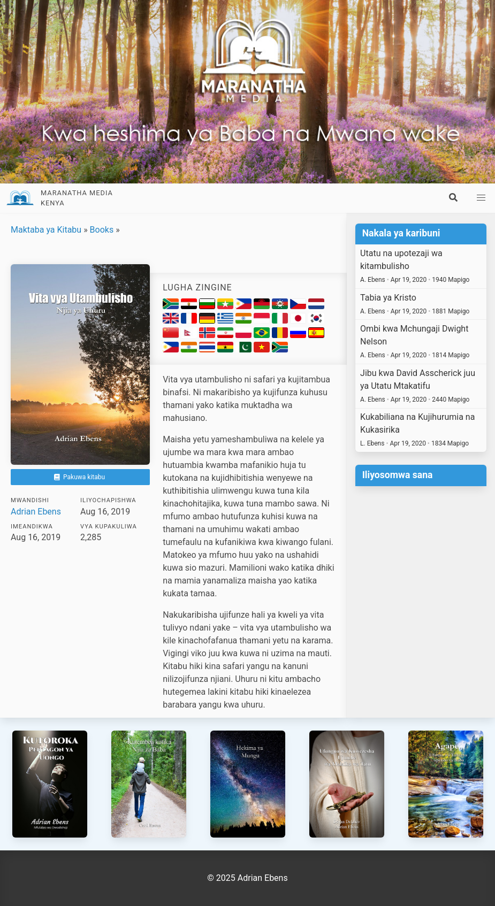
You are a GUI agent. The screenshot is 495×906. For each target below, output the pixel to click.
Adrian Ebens (36, 511)
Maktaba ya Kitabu (46, 230)
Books (102, 230)
